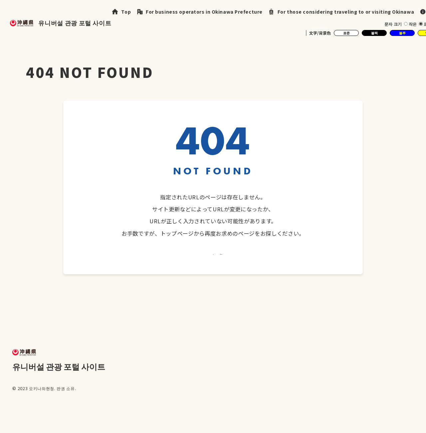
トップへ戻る (212, 266)
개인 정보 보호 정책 (367, 416)
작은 (412, 24)
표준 (346, 32)
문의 (408, 416)
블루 (402, 32)
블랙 (374, 32)
